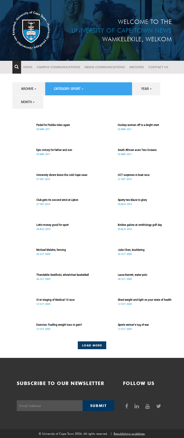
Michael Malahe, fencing (51, 249)
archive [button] (28, 89)
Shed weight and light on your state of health (144, 299)
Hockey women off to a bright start (138, 125)
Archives (136, 67)
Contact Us (158, 67)
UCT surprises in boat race (133, 175)
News (27, 67)
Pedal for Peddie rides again (53, 125)
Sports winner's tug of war (133, 324)
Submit (98, 405)
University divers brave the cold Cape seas (61, 175)
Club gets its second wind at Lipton (57, 200)
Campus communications (58, 67)
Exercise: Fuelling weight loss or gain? (59, 324)
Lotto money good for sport (52, 224)
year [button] (146, 89)
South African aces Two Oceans (137, 150)
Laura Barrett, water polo (132, 274)
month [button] (28, 102)
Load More (92, 345)
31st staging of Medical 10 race (55, 299)
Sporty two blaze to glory (132, 200)
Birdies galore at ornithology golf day (140, 224)
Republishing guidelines (129, 433)
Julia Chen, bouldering (131, 249)
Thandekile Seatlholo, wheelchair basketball (62, 274)
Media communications (105, 67)
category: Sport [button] (68, 89)
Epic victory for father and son (54, 150)
